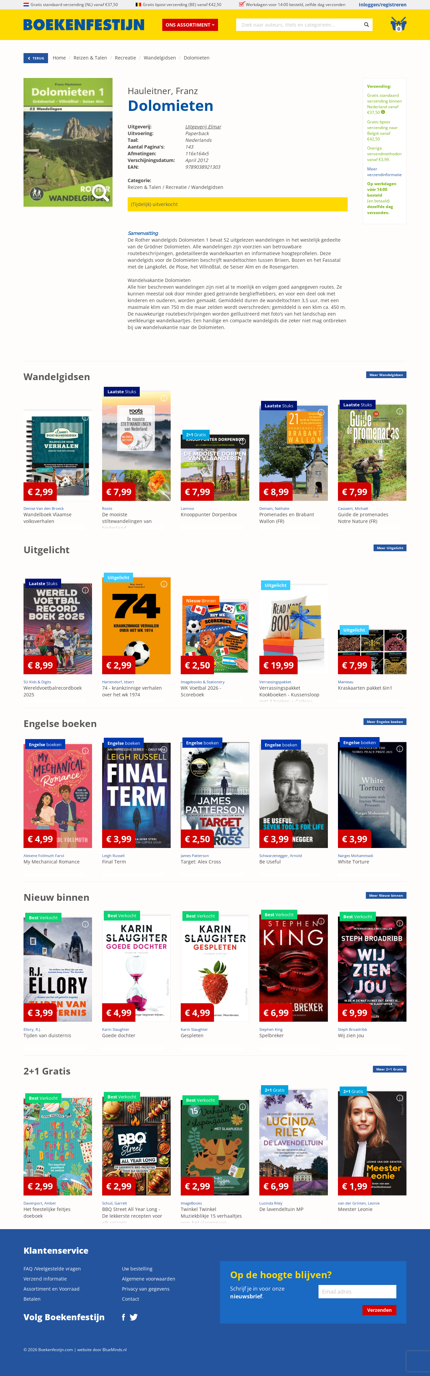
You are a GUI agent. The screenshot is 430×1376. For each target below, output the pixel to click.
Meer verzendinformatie (384, 171)
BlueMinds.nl (114, 1349)
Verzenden (379, 1310)
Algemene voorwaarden (148, 1279)
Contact (130, 1299)
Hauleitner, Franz (163, 91)
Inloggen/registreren (382, 4)
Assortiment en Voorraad (52, 1289)
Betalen (32, 1299)
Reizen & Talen (90, 57)
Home (59, 57)
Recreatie (125, 57)
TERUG (36, 58)
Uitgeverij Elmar (203, 126)
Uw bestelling (137, 1268)
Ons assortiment (190, 25)
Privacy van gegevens (146, 1289)
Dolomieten (197, 57)
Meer (386, 374)
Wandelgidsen (160, 57)
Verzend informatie (45, 1279)
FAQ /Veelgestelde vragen (52, 1268)
